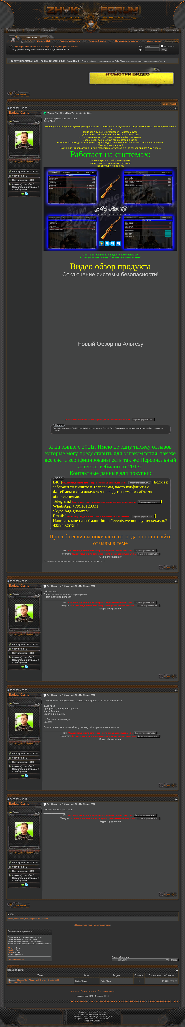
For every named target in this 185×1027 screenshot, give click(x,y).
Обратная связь (79, 1001)
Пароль (141, 50)
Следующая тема (102, 925)
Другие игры (60, 47)
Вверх (176, 1001)
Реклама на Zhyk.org (70, 41)
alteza (10, 919)
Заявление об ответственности (83, 991)
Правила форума (16, 959)
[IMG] (10, 952)
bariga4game (31, 919)
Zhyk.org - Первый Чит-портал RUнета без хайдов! (113, 1001)
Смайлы (11, 950)
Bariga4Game (19, 112)
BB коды (12, 948)
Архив (143, 1001)
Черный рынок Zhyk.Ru (41, 47)
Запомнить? (168, 46)
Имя (139, 46)
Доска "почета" (154, 41)
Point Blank (73, 47)
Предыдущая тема (83, 925)
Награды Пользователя (23, 162)
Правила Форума (97, 41)
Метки (10, 914)
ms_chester (43, 919)
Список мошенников (106, 991)
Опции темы (169, 104)
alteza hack (19, 919)
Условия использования (159, 1001)
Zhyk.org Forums (21, 47)
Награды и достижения (126, 41)
